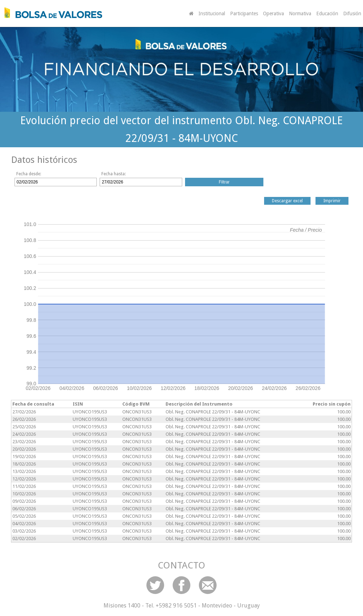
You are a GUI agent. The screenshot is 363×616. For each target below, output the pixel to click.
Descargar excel (287, 200)
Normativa (300, 13)
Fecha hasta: (113, 173)
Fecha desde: (28, 173)
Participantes (244, 13)
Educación (327, 13)
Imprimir (332, 200)
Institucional (212, 13)
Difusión (352, 13)
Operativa (273, 13)
